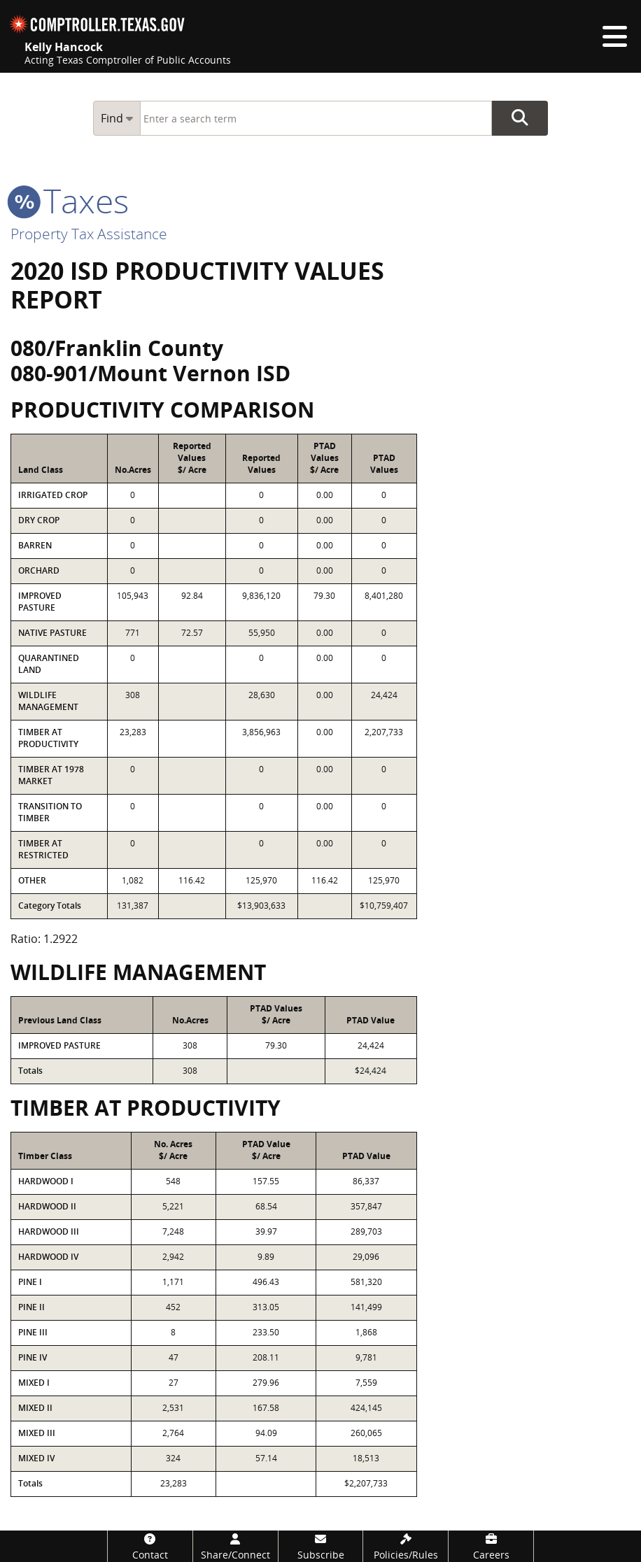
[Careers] (491, 1546)
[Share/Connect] (235, 1546)
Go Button (519, 118)
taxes (69, 200)
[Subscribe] (321, 1546)
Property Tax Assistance (88, 233)
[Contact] (150, 1546)
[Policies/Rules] (405, 1546)
